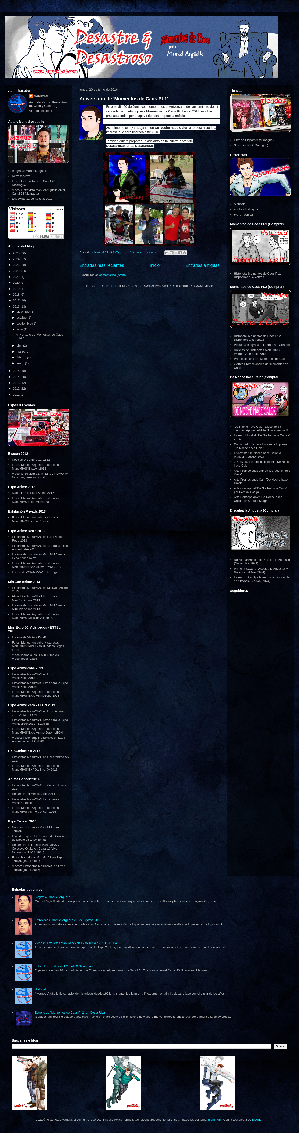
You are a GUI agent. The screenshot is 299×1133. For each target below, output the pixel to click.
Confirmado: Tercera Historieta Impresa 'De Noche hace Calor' (260, 446)
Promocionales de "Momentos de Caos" (261, 359)
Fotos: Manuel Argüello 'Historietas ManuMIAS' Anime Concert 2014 (35, 809)
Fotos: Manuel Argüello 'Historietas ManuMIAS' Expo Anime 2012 (35, 500)
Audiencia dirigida (246, 209)
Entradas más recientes (101, 265)
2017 (17, 300)
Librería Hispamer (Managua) (254, 140)
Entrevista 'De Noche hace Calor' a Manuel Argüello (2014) (257, 455)
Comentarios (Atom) (112, 275)
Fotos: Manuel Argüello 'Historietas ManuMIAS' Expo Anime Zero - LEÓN (37, 730)
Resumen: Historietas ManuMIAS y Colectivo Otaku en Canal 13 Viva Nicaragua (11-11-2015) (35, 848)
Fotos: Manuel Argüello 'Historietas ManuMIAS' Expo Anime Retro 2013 (36, 565)
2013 (17, 382)
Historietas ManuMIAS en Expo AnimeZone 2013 (33, 676)
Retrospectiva (21, 176)
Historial (40, 989)
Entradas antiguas (202, 265)
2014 (17, 377)
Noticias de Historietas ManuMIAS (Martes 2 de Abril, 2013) (257, 351)
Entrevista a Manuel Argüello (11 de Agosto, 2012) (68, 920)
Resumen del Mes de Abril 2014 (33, 794)
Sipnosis (239, 204)
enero (21, 363)
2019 (17, 288)
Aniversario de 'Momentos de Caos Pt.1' (123, 98)
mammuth (215, 1119)
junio (20, 329)
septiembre (24, 323)
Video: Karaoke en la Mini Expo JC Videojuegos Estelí (35, 656)
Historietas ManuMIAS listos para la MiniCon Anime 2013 (36, 598)
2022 (17, 271)
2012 (17, 388)
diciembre (24, 311)
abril (20, 345)
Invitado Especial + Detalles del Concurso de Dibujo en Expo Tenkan (40, 838)
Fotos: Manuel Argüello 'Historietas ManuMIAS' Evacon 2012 (35, 466)
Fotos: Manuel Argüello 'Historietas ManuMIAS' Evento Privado (35, 519)
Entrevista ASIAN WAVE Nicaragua (35, 572)
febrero (22, 357)
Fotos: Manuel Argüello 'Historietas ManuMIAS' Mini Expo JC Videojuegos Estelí (38, 646)
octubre (22, 317)
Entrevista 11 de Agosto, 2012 (32, 198)
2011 (17, 394)
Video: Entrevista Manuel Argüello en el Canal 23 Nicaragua (38, 191)
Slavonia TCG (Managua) (251, 145)
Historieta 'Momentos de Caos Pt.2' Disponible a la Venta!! (257, 337)
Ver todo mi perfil (40, 110)
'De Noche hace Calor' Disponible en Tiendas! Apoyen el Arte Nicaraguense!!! (261, 428)
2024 (17, 259)
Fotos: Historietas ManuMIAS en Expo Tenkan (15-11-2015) (37, 859)
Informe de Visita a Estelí (29, 637)
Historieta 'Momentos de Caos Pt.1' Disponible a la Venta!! (257, 275)
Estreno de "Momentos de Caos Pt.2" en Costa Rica (70, 1012)
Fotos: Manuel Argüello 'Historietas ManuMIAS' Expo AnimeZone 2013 (35, 693)
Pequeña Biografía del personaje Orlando (262, 345)
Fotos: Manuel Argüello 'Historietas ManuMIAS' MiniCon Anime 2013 (35, 616)
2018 (17, 294)
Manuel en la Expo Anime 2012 (33, 493)
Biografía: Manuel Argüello (29, 171)
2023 (17, 265)
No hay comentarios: (144, 252)
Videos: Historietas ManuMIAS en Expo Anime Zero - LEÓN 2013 (38, 739)
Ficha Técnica (243, 214)
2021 (17, 277)
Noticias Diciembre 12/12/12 (31, 459)
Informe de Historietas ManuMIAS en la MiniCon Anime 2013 (38, 607)
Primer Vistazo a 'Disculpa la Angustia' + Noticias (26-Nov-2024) (261, 570)
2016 (17, 306)
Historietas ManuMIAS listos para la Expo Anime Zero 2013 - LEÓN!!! (40, 721)
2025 (17, 253)
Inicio (155, 265)
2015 (17, 371)
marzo (21, 351)
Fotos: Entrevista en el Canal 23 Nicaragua (64, 966)
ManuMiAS (41, 96)
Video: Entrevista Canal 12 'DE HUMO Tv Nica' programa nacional (40, 475)
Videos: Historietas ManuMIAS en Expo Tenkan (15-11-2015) (38, 868)
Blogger (257, 1119)
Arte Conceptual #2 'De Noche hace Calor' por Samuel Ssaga (258, 499)
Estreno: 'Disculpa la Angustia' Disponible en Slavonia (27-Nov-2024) (261, 579)
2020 (17, 282)
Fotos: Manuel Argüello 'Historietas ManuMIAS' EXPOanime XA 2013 (35, 767)
